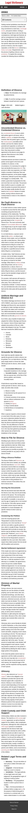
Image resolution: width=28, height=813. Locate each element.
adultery (20, 264)
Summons (19, 460)
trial (21, 168)
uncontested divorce (9, 133)
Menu (5, 7)
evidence (18, 262)
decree (17, 48)
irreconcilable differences (14, 224)
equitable (11, 191)
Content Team (17, 15)
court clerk (17, 464)
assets (3, 31)
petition (11, 236)
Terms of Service (14, 802)
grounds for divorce (20, 315)
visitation (3, 720)
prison (12, 401)
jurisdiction (4, 54)
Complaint (17, 220)
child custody (19, 718)
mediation (8, 137)
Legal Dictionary (14, 3)
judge (10, 50)
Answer (24, 523)
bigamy (14, 403)
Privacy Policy (14, 805)
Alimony (3, 674)
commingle (23, 28)
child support (5, 726)
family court (4, 50)
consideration (22, 658)
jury (22, 789)
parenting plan (5, 750)
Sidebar (22, 7)
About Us (14, 809)
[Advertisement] (14, 72)
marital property (8, 141)
